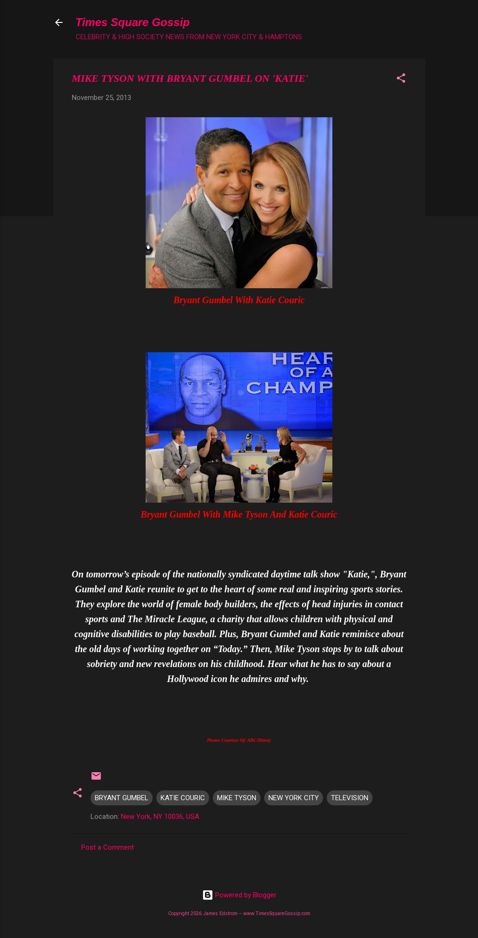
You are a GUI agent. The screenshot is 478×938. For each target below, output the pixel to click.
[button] (401, 79)
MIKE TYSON (236, 798)
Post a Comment (107, 847)
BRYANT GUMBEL (121, 798)
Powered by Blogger (239, 895)
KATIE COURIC (183, 798)
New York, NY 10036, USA (160, 816)
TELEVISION (349, 798)
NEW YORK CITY (293, 798)
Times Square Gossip (133, 22)
